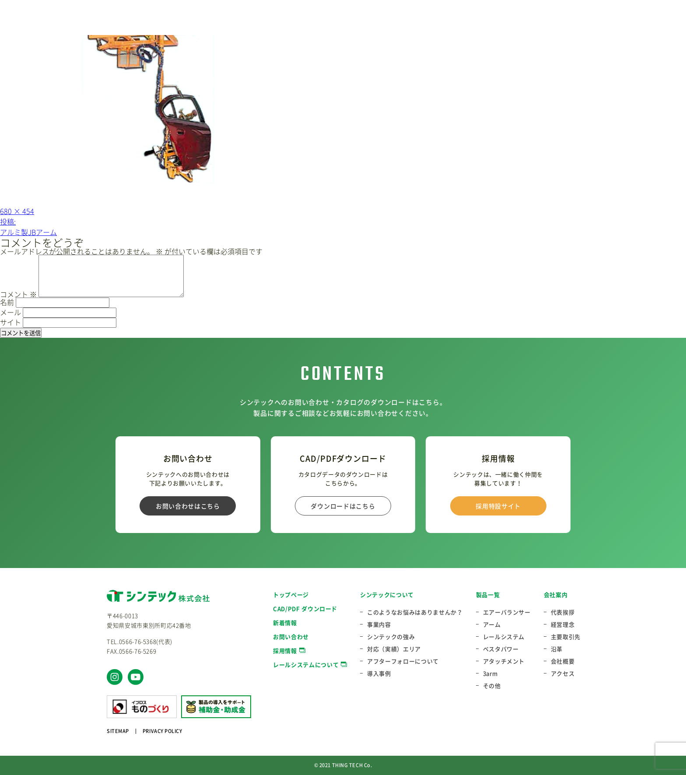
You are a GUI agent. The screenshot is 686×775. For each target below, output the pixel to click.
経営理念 (563, 624)
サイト (10, 322)
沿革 (557, 649)
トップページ (291, 594)
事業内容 (379, 624)
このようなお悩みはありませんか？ (414, 612)
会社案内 (556, 594)
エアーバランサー (507, 612)
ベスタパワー (501, 649)
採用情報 (285, 650)
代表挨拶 (563, 612)
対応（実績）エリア (394, 649)
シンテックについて (387, 594)
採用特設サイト (498, 505)
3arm (490, 673)
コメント (18, 294)
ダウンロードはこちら (343, 505)
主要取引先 (566, 637)
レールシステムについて (306, 664)
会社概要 (563, 661)
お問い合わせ (291, 636)
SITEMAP (118, 731)
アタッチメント (504, 661)
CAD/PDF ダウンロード (305, 608)
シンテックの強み (391, 637)
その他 (492, 686)
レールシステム (504, 637)
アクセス (563, 673)
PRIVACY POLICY (162, 731)
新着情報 (285, 622)
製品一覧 (488, 594)
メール (10, 312)
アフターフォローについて (403, 661)
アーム (492, 624)
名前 (7, 302)
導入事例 (379, 673)
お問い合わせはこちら (188, 505)
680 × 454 (17, 211)
